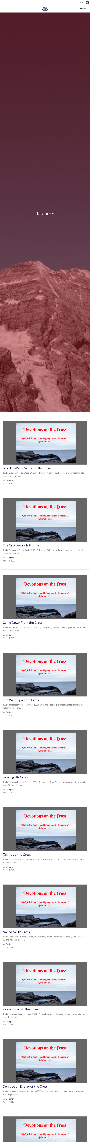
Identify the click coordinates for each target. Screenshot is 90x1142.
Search (81, 2)
